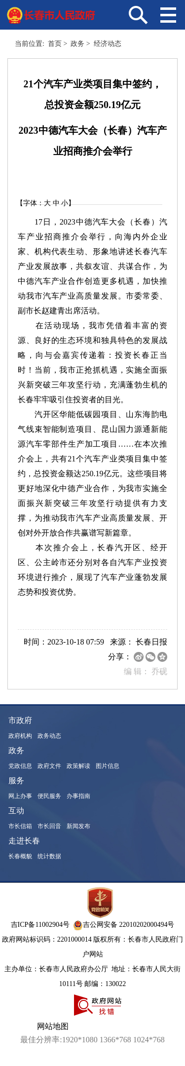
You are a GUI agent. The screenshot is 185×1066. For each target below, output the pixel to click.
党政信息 (20, 765)
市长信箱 (20, 826)
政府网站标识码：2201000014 (47, 939)
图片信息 (107, 765)
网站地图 (53, 1026)
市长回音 (49, 826)
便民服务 (49, 796)
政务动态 (49, 735)
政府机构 (20, 735)
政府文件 (49, 765)
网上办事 (20, 796)
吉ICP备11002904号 (40, 924)
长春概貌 (20, 856)
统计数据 (49, 856)
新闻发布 (78, 826)
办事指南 (78, 796)
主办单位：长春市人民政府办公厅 (57, 969)
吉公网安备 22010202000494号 (124, 924)
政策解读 (78, 765)
